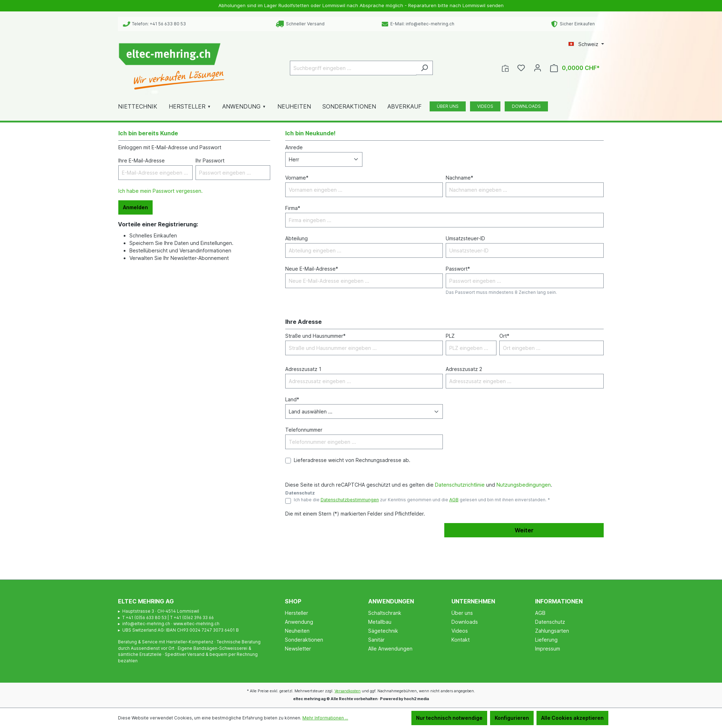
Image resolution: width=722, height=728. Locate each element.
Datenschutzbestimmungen (350, 499)
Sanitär (376, 640)
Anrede (294, 147)
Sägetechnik (383, 631)
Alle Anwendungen (390, 649)
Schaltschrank (384, 613)
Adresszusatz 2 (464, 369)
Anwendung (299, 622)
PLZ (450, 336)
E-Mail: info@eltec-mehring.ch (418, 23)
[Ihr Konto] (537, 68)
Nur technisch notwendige (449, 718)
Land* (292, 399)
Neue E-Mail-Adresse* (311, 269)
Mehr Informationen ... (325, 718)
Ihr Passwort (210, 160)
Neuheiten (297, 631)
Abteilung (296, 238)
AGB (454, 499)
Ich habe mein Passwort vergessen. (160, 191)
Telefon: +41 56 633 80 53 (154, 23)
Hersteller (296, 613)
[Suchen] (424, 68)
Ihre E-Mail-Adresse (141, 160)
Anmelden (135, 207)
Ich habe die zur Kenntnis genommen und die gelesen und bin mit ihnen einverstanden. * (422, 499)
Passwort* (458, 269)
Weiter (524, 530)
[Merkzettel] (521, 68)
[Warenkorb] (575, 68)
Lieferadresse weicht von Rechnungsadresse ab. (352, 460)
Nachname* (459, 178)
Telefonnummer (303, 430)
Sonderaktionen (304, 640)
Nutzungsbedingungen (523, 485)
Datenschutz (550, 622)
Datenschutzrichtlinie (460, 485)
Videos (459, 631)
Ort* (504, 336)
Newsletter (298, 649)
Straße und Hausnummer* (315, 336)
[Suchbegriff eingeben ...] (353, 68)
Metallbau (379, 622)
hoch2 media (416, 699)
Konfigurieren (512, 718)
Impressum (547, 649)
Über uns (462, 613)
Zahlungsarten (552, 631)
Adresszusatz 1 (303, 369)
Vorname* (296, 178)
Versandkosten (348, 691)
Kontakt (460, 640)
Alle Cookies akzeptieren (572, 718)
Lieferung (546, 640)
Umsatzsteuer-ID (465, 238)
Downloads (464, 622)
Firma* (292, 208)
